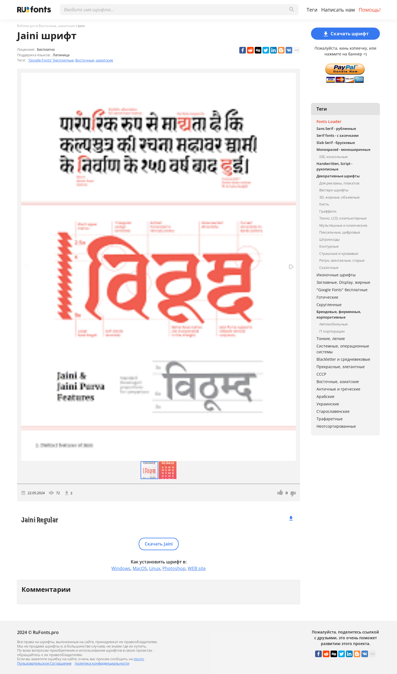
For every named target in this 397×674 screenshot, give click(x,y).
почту (139, 658)
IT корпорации (332, 331)
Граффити (327, 211)
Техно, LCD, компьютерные (342, 218)
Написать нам (338, 9)
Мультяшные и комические (343, 225)
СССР (321, 374)
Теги (312, 9)
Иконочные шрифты (336, 274)
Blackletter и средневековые (343, 359)
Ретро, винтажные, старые (341, 260)
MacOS (140, 568)
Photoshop (174, 568)
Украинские (327, 403)
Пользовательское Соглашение (44, 663)
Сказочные (328, 267)
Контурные (329, 246)
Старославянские (333, 411)
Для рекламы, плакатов (339, 183)
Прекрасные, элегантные (340, 366)
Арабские (325, 396)
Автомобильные (333, 324)
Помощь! (370, 9)
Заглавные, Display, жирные (343, 282)
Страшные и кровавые (338, 253)
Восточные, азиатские (94, 60)
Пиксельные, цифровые (339, 232)
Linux (154, 568)
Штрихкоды (329, 239)
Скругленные (329, 304)
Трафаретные (329, 418)
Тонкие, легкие (330, 338)
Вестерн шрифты (333, 190)
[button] (290, 266)
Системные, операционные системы (342, 348)
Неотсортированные (336, 426)
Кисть (324, 204)
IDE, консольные (333, 156)
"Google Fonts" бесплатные (51, 60)
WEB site (197, 568)
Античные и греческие (338, 389)
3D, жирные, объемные (339, 197)
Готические (327, 297)
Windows (120, 568)
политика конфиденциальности (102, 663)
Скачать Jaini (159, 544)
